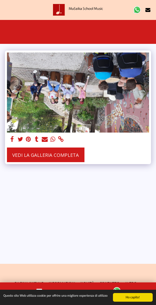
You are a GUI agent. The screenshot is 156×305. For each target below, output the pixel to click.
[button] (7, 9)
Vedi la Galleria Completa (45, 155)
